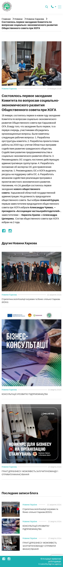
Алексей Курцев (49, 200)
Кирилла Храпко (31, 214)
